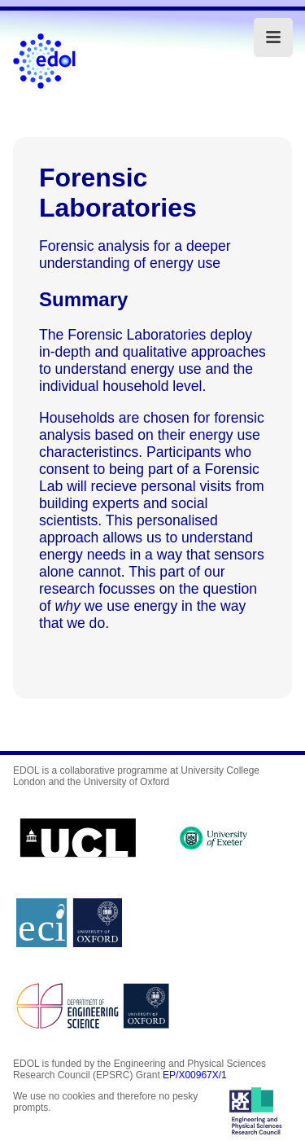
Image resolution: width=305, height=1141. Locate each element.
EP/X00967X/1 (195, 1075)
